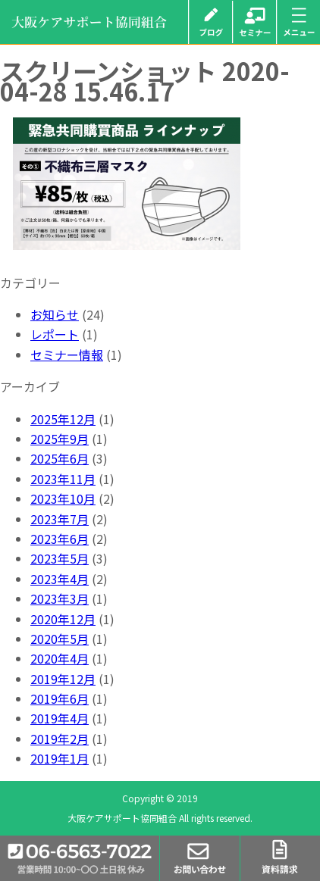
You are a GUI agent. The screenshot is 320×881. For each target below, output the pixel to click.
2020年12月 (63, 619)
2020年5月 (59, 639)
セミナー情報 (66, 354)
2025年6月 (59, 458)
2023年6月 (59, 539)
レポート (54, 334)
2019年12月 (63, 679)
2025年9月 (59, 439)
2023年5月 (59, 558)
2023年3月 (59, 598)
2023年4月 (59, 579)
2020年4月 (59, 658)
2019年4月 (59, 718)
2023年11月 (63, 479)
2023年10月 (63, 498)
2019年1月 (59, 758)
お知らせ (54, 314)
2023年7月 (59, 519)
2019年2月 (59, 738)
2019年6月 (59, 698)
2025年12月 (63, 419)
